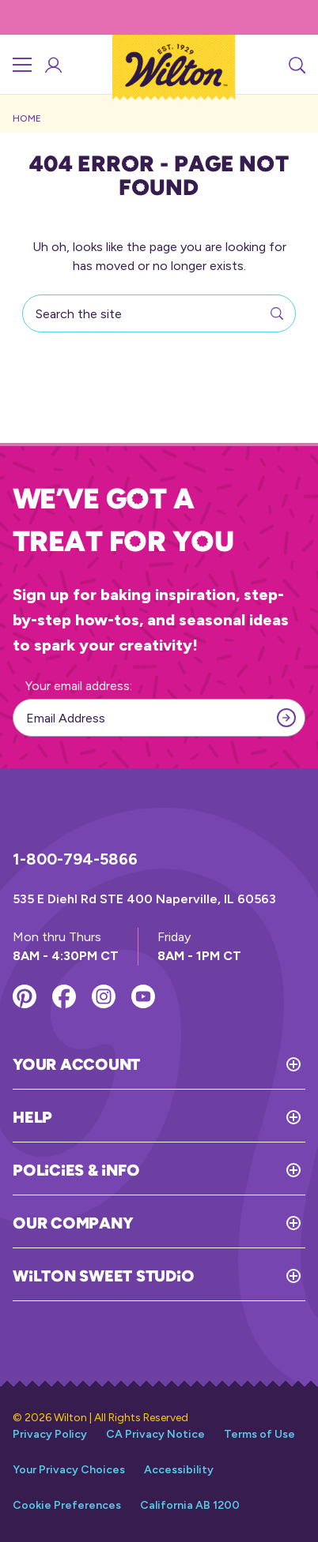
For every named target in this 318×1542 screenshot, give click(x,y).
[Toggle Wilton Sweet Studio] (249, 1276)
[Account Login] (52, 64)
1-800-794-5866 (75, 859)
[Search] (295, 64)
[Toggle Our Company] (219, 1223)
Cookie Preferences (67, 1505)
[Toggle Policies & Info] (222, 1170)
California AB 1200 (190, 1505)
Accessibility (179, 1469)
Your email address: (78, 685)
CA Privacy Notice (155, 1434)
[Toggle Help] (178, 1117)
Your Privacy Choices (69, 1469)
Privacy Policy (50, 1434)
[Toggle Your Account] (222, 1064)
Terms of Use (259, 1434)
